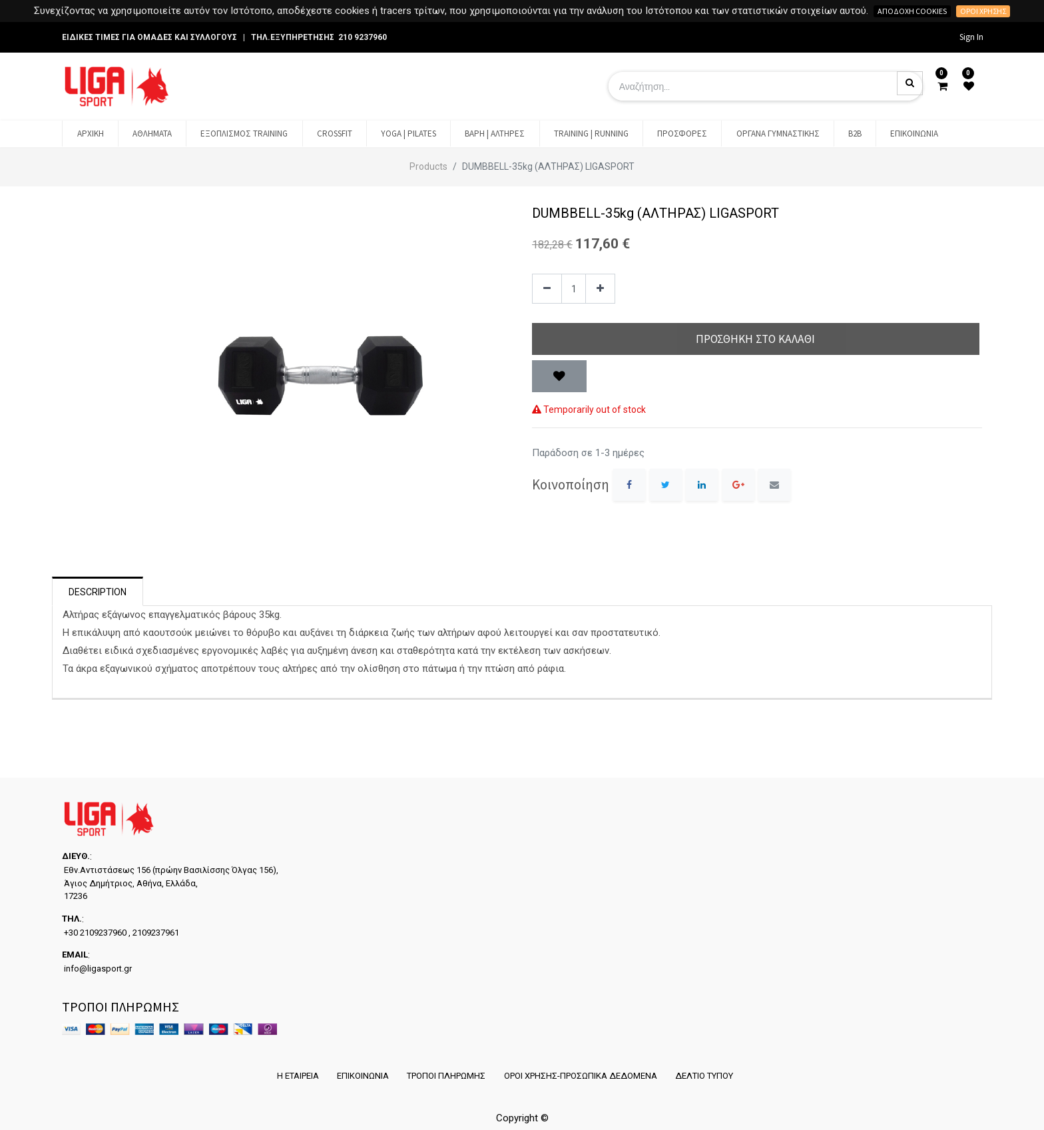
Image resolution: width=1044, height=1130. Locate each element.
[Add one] (600, 289)
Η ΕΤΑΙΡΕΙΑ (297, 1076)
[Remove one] (547, 289)
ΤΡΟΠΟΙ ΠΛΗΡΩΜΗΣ (446, 1076)
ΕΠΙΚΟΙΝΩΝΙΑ (362, 1076)
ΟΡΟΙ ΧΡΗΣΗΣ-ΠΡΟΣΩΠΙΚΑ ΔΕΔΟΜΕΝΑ (580, 1076)
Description (98, 592)
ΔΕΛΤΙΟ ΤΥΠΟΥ (705, 1076)
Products (428, 166)
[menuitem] (90, 134)
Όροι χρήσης (983, 11)
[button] (559, 376)
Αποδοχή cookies (912, 11)
